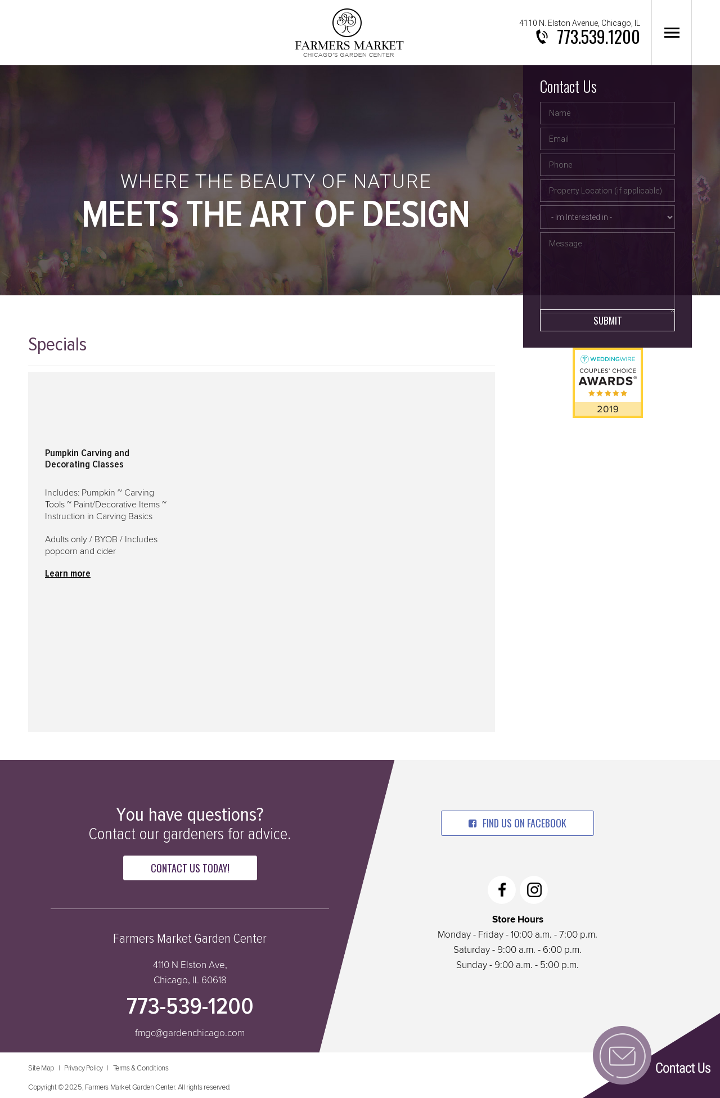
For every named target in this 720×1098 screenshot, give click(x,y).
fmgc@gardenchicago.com (190, 1033)
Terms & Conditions (141, 1068)
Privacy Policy (83, 1068)
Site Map (41, 1068)
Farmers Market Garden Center (349, 32)
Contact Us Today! (190, 868)
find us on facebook (517, 823)
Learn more (68, 574)
